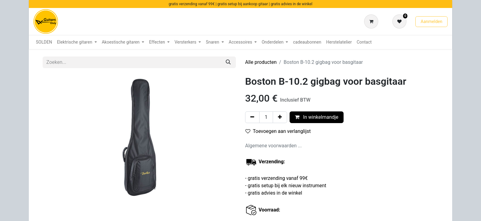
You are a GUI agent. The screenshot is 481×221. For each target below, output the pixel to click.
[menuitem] (44, 42)
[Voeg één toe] (280, 117)
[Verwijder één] (252, 117)
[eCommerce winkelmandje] (372, 21)
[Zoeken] (228, 62)
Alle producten (261, 62)
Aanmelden (431, 21)
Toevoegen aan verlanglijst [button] (278, 131)
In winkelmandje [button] (316, 117)
